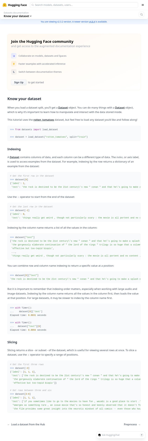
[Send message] (142, 435)
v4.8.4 (92, 21)
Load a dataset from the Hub (26, 424)
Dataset (63, 107)
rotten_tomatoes (43, 119)
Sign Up (18, 82)
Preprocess (132, 424)
